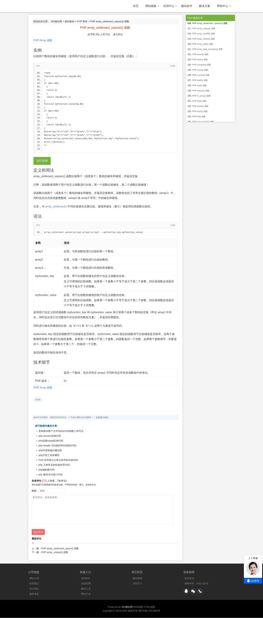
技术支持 (189, 578)
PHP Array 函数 (43, 40)
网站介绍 (34, 578)
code (172, 66)
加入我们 (34, 588)
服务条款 (34, 594)
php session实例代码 (50, 436)
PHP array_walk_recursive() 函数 (207, 49)
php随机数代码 (47, 469)
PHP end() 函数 (199, 85)
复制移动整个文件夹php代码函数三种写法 (61, 431)
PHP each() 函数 (200, 80)
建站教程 (69, 21)
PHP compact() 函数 (201, 65)
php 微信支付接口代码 (51, 474)
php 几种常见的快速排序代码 (54, 465)
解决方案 (204, 5)
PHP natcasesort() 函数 (203, 122)
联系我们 (34, 583)
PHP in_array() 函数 (201, 96)
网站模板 (152, 6)
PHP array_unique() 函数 (54, 552)
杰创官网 (86, 583)
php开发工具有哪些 (49, 455)
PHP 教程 (82, 21)
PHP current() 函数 (201, 75)
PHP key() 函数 (199, 101)
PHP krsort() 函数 (200, 106)
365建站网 (56, 21)
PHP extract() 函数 (200, 90)
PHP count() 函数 (200, 70)
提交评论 (38, 532)
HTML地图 (149, 607)
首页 (135, 5)
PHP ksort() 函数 (200, 111)
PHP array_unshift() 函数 (203, 33)
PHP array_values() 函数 (203, 39)
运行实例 (42, 160)
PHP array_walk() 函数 (202, 44)
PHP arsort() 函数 (200, 54)
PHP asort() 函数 (200, 59)
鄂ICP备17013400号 (149, 611)
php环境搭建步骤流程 (50, 450)
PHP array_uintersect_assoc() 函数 (60, 548)
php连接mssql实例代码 (51, 440)
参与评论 (118, 34)
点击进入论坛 (102, 417)
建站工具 (86, 588)
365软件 (85, 578)
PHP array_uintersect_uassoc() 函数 (210, 23)
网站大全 (86, 594)
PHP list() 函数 (199, 116)
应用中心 (170, 6)
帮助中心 (224, 6)
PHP (37, 400)
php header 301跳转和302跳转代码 (57, 445)
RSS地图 (138, 607)
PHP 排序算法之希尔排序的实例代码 (58, 460)
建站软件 (186, 5)
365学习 (137, 583)
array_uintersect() (56, 206)
